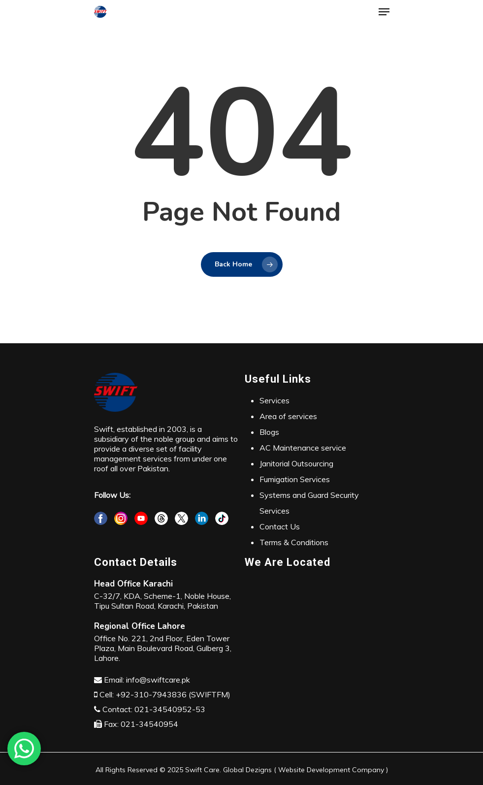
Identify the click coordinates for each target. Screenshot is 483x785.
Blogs (269, 432)
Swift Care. (203, 769)
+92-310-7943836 (151, 694)
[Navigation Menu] (384, 12)
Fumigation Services (294, 479)
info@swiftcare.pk (158, 680)
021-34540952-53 (169, 709)
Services (274, 400)
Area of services (288, 416)
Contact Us (279, 526)
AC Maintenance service (302, 448)
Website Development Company (331, 769)
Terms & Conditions (293, 542)
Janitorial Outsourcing (296, 463)
